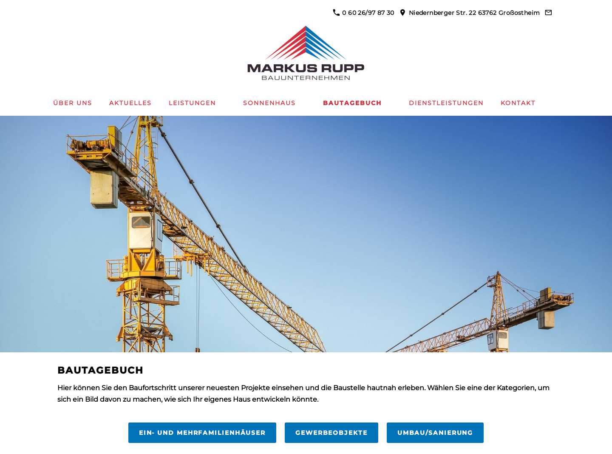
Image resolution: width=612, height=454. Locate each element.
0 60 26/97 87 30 (363, 13)
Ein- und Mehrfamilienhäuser (202, 433)
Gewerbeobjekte (331, 433)
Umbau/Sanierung (435, 433)
